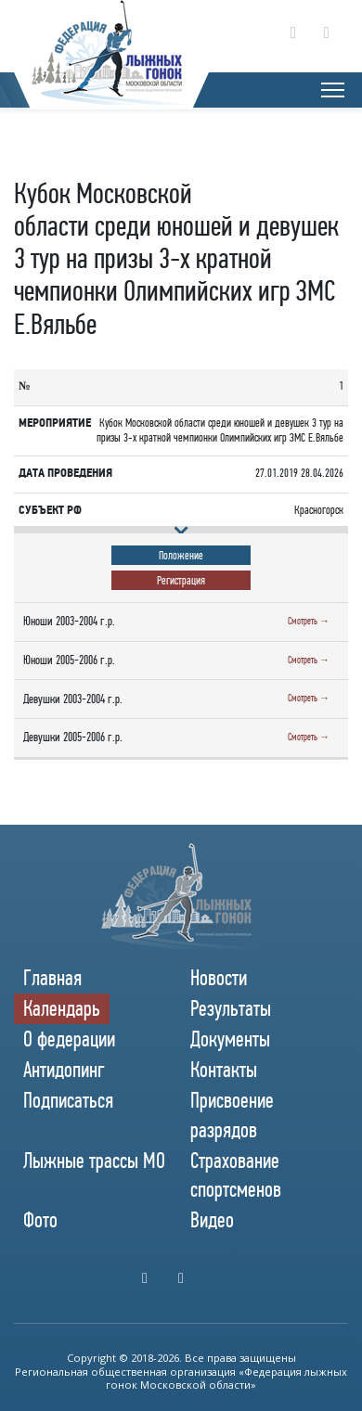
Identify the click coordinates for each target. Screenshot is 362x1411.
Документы (230, 1039)
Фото (40, 1220)
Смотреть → (309, 621)
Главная (52, 978)
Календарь (61, 1008)
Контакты (223, 1070)
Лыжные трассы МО (94, 1161)
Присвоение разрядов (232, 1114)
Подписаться (68, 1100)
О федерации (69, 1039)
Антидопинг (64, 1070)
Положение (181, 555)
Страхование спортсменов (235, 1175)
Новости (218, 978)
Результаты (230, 1008)
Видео (212, 1220)
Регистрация (181, 580)
